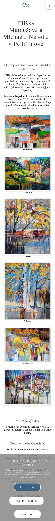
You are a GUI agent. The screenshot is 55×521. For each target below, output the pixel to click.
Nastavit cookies (26, 500)
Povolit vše (27, 487)
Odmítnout (28, 514)
